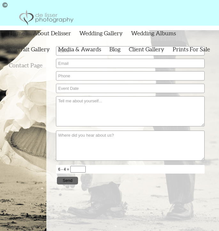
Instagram (214, 5)
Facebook (205, 5)
